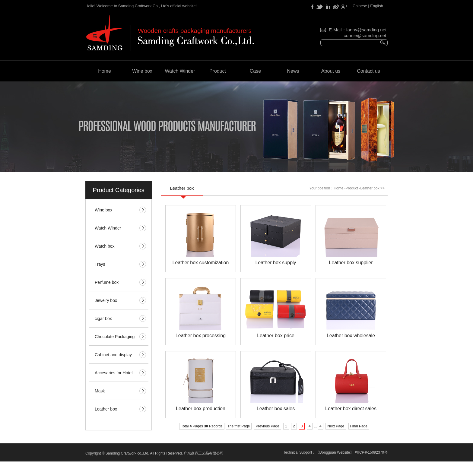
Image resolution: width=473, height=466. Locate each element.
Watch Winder (180, 71)
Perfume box (107, 282)
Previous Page (267, 426)
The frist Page (238, 426)
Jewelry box (106, 300)
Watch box (105, 246)
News (293, 71)
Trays (100, 264)
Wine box (142, 71)
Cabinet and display (113, 354)
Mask (100, 390)
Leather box (106, 409)
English (376, 6)
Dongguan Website (334, 452)
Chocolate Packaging (115, 336)
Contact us (368, 71)
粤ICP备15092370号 (371, 452)
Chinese (360, 6)
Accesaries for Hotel (113, 372)
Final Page (358, 426)
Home (104, 71)
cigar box (103, 318)
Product (217, 71)
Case (255, 71)
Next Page (335, 426)
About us (330, 71)
